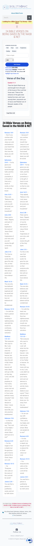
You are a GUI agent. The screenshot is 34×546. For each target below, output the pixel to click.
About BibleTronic (17, 13)
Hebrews (22, 511)
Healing (8, 51)
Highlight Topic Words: (12, 73)
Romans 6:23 (9, 441)
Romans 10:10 (9, 309)
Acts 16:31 (8, 194)
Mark (10, 513)
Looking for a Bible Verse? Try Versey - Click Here (17, 22)
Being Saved (10, 511)
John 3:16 (8, 252)
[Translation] (9, 60)
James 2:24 (8, 482)
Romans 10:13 (9, 464)
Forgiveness (23, 48)
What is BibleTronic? (17, 536)
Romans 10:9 (9, 133)
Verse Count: (11, 69)
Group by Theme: (10, 71)
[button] (17, 26)
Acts (5, 511)
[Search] (29, 17)
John (30, 511)
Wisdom (14, 51)
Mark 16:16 (8, 281)
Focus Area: (11, 67)
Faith (7, 48)
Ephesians (16, 511)
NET (21, 513)
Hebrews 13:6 (9, 418)
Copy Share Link (10, 113)
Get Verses (17, 64)
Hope (12, 48)
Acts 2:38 (8, 215)
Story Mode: (21, 71)
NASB (18, 513)
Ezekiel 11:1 (12, 83)
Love (17, 48)
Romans (25, 513)
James (26, 511)
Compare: (21, 69)
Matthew (14, 513)
